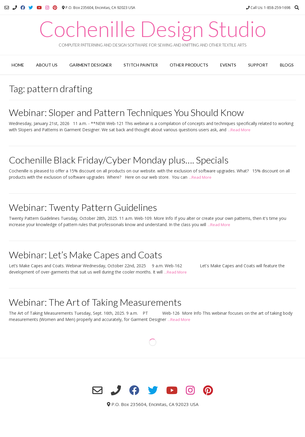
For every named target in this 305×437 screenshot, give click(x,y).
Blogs (287, 64)
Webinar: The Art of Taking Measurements (95, 302)
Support (258, 64)
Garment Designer (90, 64)
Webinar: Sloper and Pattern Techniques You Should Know (126, 112)
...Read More (239, 129)
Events (228, 64)
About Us (46, 64)
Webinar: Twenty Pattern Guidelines (83, 207)
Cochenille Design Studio (152, 28)
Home (18, 64)
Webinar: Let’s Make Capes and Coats (85, 254)
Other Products (189, 64)
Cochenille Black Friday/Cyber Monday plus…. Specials (118, 160)
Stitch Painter (141, 64)
